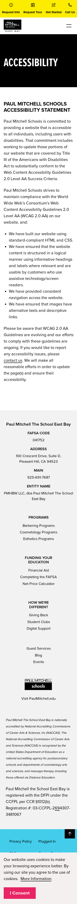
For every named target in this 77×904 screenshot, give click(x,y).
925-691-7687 (38, 477)
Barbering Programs (39, 525)
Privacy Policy (20, 841)
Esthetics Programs (38, 539)
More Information (36, 878)
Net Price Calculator (39, 583)
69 (57, 808)
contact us (13, 360)
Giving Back (38, 615)
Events (38, 662)
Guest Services (38, 648)
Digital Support (39, 628)
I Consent (20, 893)
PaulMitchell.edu (42, 698)
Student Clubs (38, 622)
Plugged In (47, 841)
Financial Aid (38, 570)
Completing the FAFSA (38, 577)
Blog (38, 655)
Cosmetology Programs (38, 532)
